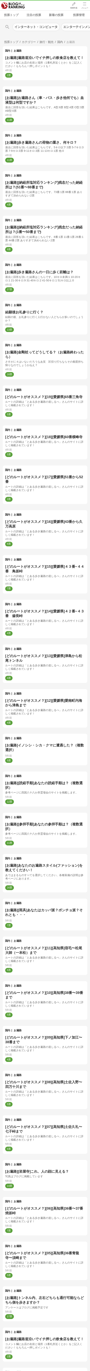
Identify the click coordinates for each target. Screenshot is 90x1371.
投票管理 (79, 15)
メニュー (84, 8)
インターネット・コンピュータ (36, 27)
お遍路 (18, 50)
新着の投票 (56, 15)
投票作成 (73, 8)
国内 (7, 50)
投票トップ (11, 15)
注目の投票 (34, 15)
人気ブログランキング (13, 5)
